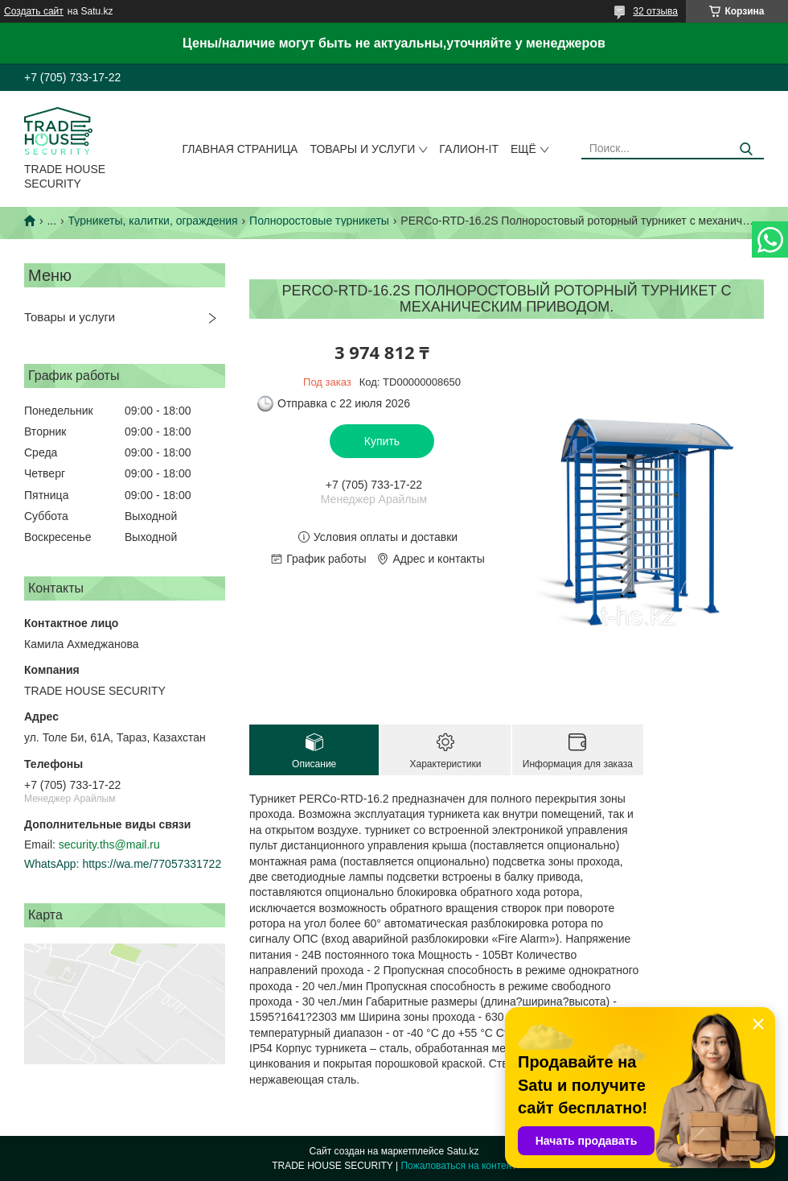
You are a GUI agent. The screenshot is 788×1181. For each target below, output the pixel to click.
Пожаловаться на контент (457, 1165)
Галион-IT (469, 148)
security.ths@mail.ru (109, 844)
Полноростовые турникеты (319, 220)
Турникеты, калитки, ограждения (153, 220)
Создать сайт (34, 11)
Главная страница (240, 148)
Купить (382, 441)
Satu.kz (462, 1151)
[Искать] (746, 149)
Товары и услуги (362, 148)
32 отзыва (655, 11)
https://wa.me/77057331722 (151, 863)
